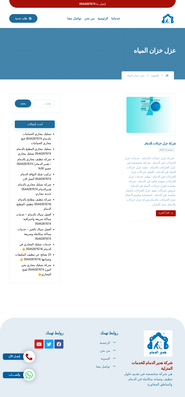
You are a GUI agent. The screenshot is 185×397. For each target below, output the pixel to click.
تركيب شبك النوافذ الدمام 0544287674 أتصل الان (36, 176)
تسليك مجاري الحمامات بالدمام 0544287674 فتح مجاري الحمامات (36, 138)
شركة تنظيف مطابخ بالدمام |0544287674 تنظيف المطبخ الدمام (33, 204)
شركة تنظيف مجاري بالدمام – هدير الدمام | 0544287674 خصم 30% (34, 164)
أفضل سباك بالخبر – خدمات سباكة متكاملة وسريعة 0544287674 (34, 234)
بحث (23, 103)
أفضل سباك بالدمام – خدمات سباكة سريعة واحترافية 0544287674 (33, 219)
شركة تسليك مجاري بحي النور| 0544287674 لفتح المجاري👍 (36, 270)
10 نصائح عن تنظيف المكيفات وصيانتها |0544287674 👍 (33, 257)
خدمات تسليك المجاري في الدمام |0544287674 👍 (35, 247)
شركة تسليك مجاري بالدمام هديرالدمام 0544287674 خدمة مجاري (34, 189)
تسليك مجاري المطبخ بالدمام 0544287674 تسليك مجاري (34, 151)
